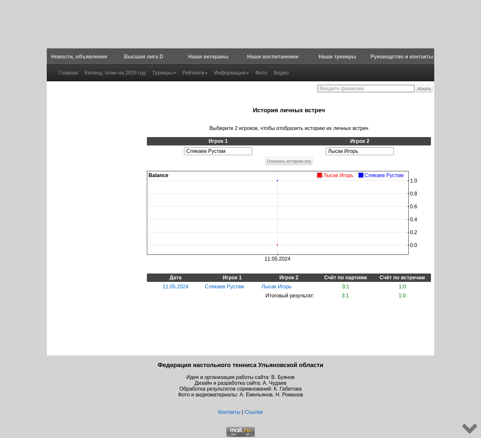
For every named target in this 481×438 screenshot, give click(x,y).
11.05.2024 (176, 286)
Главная (68, 72)
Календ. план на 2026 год (115, 72)
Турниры (164, 72)
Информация (231, 72)
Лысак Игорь (276, 286)
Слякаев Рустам (224, 286)
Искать (424, 88)
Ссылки (254, 412)
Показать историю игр (289, 161)
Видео (281, 72)
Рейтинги (195, 72)
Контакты (229, 412)
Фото (261, 72)
